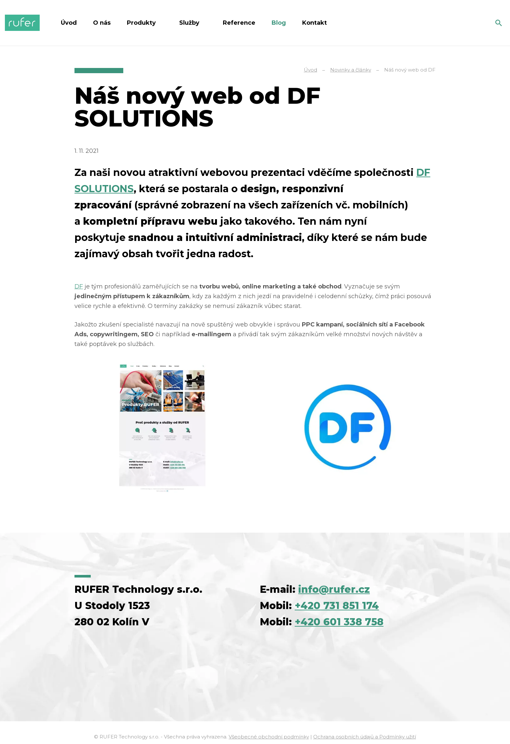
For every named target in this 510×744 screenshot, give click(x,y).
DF (78, 286)
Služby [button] (190, 22)
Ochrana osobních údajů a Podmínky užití (364, 737)
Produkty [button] (142, 22)
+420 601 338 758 (339, 622)
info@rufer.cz (334, 589)
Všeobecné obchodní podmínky (269, 737)
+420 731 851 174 (337, 606)
